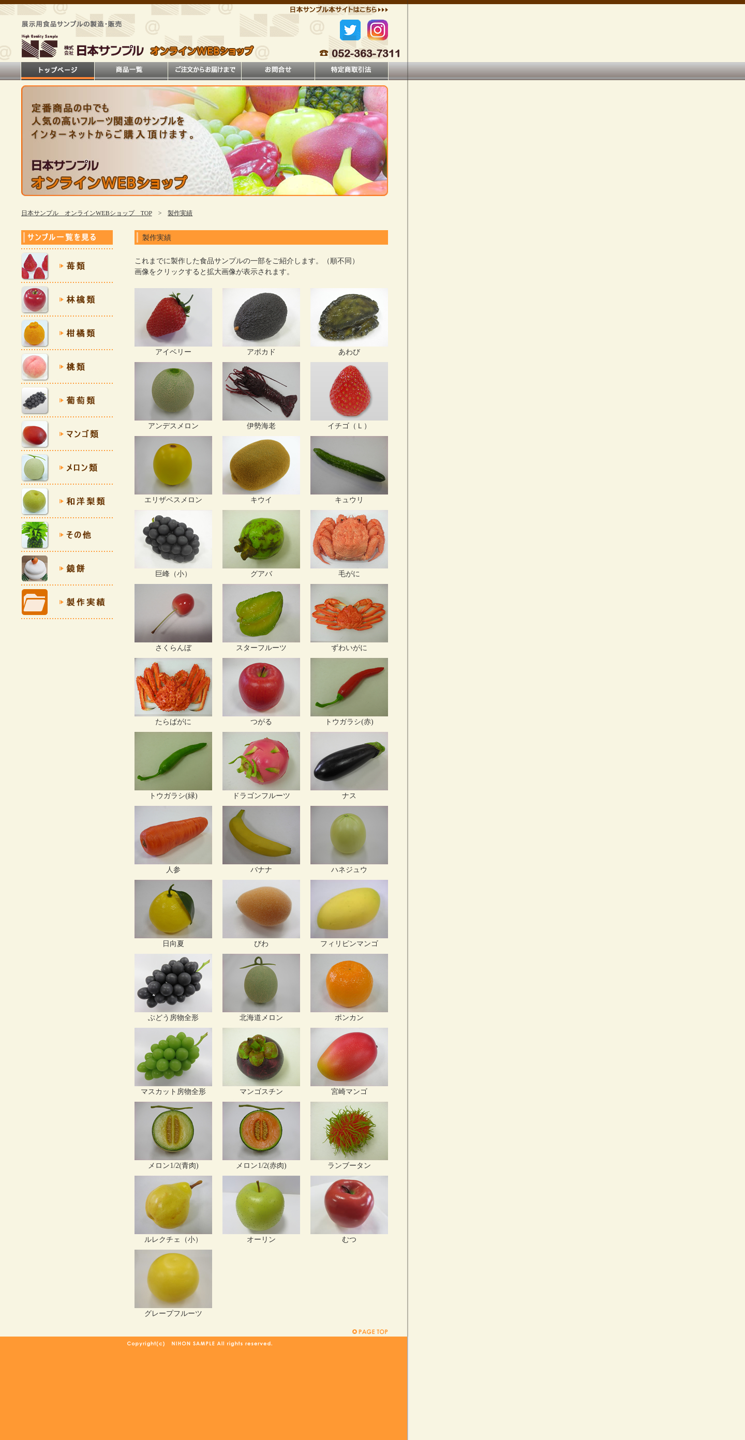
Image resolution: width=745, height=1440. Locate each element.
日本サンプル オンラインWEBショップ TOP (86, 213)
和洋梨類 (67, 501)
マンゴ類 (67, 434)
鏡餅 (67, 569)
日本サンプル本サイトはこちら (339, 10)
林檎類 (67, 300)
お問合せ (278, 71)
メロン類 (67, 468)
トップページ (57, 71)
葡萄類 (67, 400)
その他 (67, 535)
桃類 (67, 367)
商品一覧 (131, 71)
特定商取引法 (351, 71)
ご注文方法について (204, 71)
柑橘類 (67, 333)
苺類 (67, 266)
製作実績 (180, 213)
